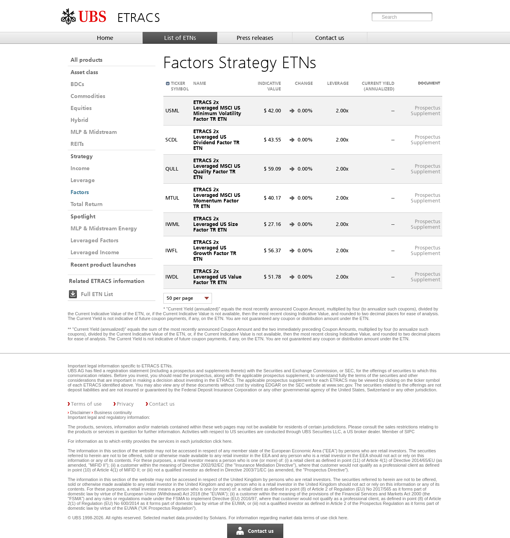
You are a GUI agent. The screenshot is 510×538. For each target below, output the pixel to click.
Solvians (218, 517)
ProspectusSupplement (425, 110)
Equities (81, 108)
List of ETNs (180, 37)
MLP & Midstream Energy (104, 228)
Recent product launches (103, 264)
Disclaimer (80, 412)
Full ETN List (97, 294)
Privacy (125, 404)
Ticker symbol (180, 86)
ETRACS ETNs (156, 365)
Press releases (255, 37)
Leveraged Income (95, 252)
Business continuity (113, 412)
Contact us (329, 37)
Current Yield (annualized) (378, 86)
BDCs (77, 84)
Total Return (87, 204)
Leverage (83, 180)
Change (304, 83)
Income (80, 168)
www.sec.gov (339, 385)
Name (199, 83)
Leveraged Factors (94, 240)
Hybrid (79, 120)
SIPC (409, 431)
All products (86, 60)
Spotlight (83, 216)
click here (222, 441)
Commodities (88, 96)
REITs (77, 144)
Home (105, 37)
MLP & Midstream (94, 132)
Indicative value (269, 86)
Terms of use (86, 404)
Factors (80, 192)
